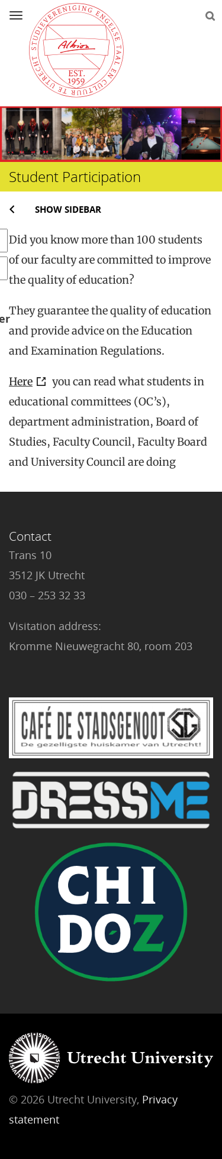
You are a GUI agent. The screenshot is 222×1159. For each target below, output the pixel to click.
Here (21, 381)
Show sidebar (68, 209)
